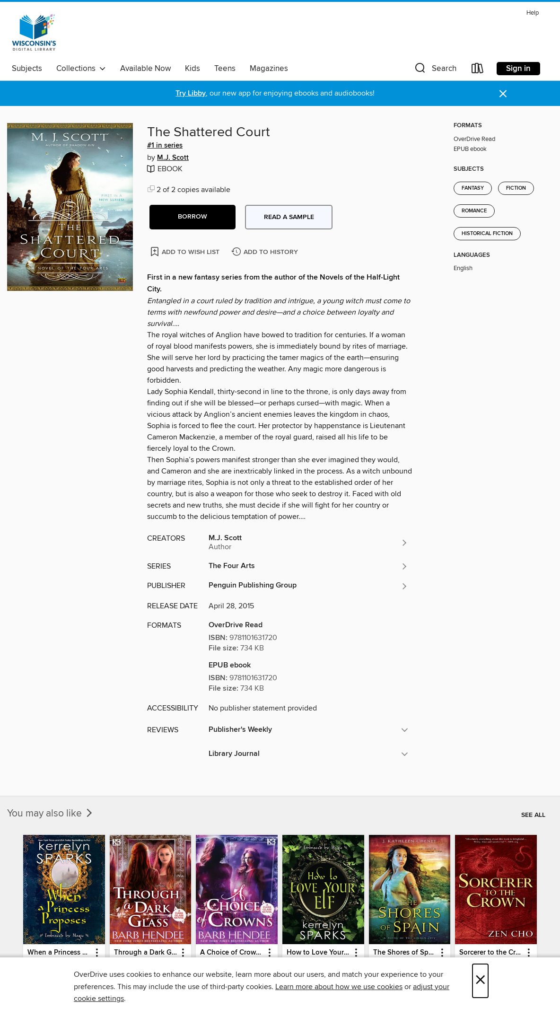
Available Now (145, 68)
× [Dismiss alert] (503, 94)
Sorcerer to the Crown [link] (491, 952)
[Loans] (478, 70)
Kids (192, 68)
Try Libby (190, 93)
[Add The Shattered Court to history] (265, 252)
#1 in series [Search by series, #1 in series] (165, 145)
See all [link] (533, 815)
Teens (225, 68)
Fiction (516, 188)
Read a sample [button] (289, 217)
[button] (435, 70)
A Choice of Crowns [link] (231, 952)
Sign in (518, 68)
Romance (474, 211)
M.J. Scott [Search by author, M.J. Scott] (173, 158)
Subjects (27, 68)
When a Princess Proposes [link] (59, 952)
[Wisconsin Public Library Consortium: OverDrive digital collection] (34, 32)
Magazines (269, 68)
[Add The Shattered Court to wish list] (185, 251)
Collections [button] (81, 68)
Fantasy (473, 188)
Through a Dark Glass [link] (146, 952)
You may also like (50, 813)
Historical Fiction (487, 233)
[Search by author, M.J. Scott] (308, 542)
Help (532, 13)
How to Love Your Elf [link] (319, 952)
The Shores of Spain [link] (405, 952)
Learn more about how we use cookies (338, 986)
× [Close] (480, 981)
